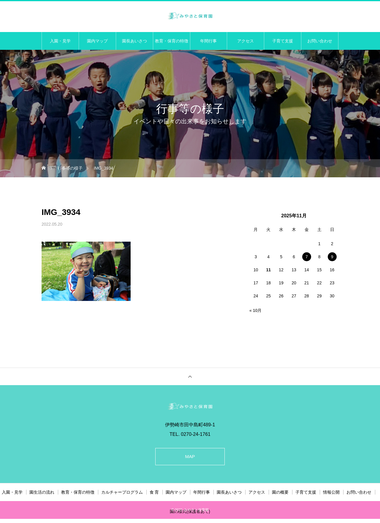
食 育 (154, 493)
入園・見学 (60, 41)
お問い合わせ (319, 41)
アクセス (245, 41)
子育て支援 (282, 41)
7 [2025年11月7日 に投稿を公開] (306, 256)
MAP (190, 457)
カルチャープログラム (122, 493)
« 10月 (255, 310)
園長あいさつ (134, 41)
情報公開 (331, 493)
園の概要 (280, 493)
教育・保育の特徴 (171, 41)
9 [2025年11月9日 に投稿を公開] (332, 256)
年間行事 (208, 41)
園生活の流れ (41, 493)
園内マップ (97, 41)
